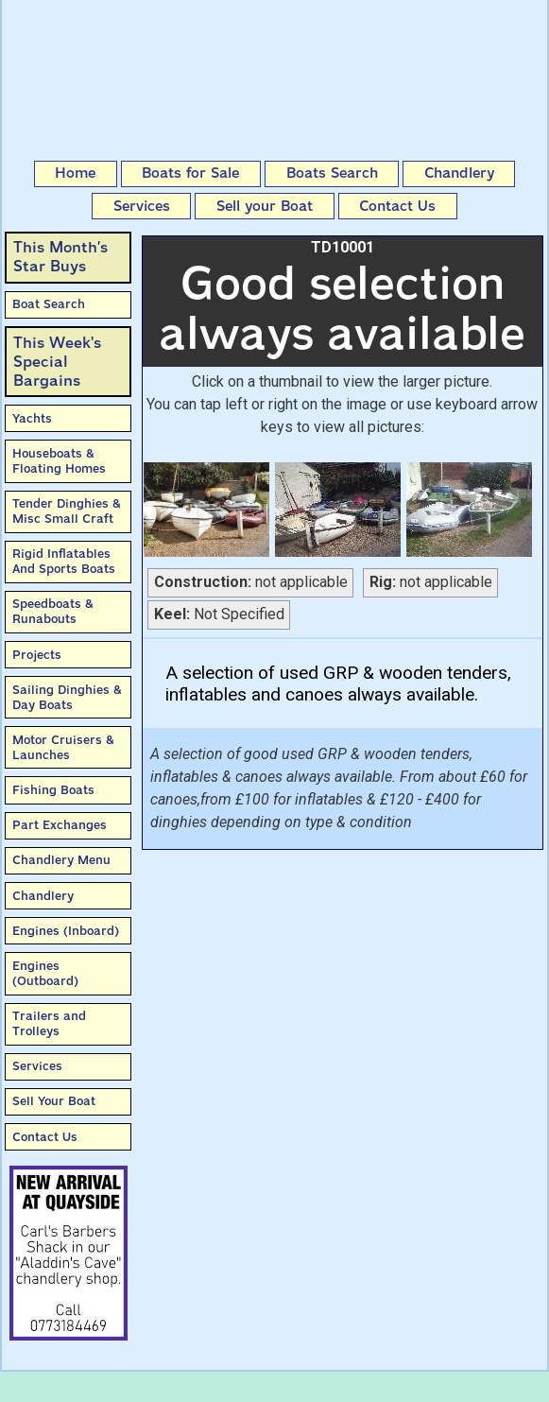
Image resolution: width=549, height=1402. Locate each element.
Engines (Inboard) (65, 931)
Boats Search (332, 173)
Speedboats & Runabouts (53, 611)
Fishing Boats (53, 790)
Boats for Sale (190, 173)
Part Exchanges (59, 825)
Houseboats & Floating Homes (59, 461)
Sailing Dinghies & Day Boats (67, 697)
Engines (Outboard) (45, 973)
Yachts (32, 418)
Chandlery (459, 173)
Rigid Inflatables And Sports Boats (63, 561)
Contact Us (397, 206)
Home (75, 173)
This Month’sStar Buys (60, 256)
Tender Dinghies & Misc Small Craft (66, 511)
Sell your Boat (264, 206)
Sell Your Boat (53, 1101)
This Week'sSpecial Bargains (57, 361)
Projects (36, 655)
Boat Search (48, 304)
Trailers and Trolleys (49, 1023)
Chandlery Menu (61, 860)
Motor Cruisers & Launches (63, 747)
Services (141, 206)
